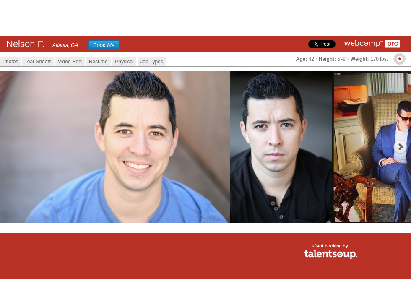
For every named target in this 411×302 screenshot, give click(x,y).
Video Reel (70, 62)
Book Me (103, 45)
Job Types (151, 62)
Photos (10, 62)
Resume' (99, 62)
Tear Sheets (38, 62)
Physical (124, 62)
